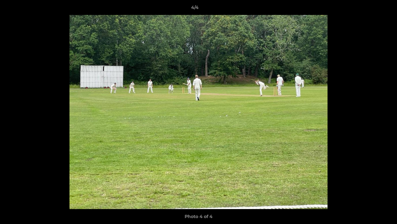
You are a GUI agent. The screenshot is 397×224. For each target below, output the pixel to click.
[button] (371, 9)
